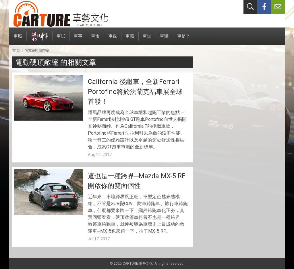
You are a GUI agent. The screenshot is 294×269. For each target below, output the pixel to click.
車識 (129, 39)
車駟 (164, 39)
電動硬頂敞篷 (37, 50)
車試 (60, 39)
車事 (78, 39)
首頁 (16, 50)
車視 (112, 39)
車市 (95, 39)
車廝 (17, 39)
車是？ (183, 39)
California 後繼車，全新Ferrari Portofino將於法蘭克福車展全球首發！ (135, 91)
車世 (147, 39)
